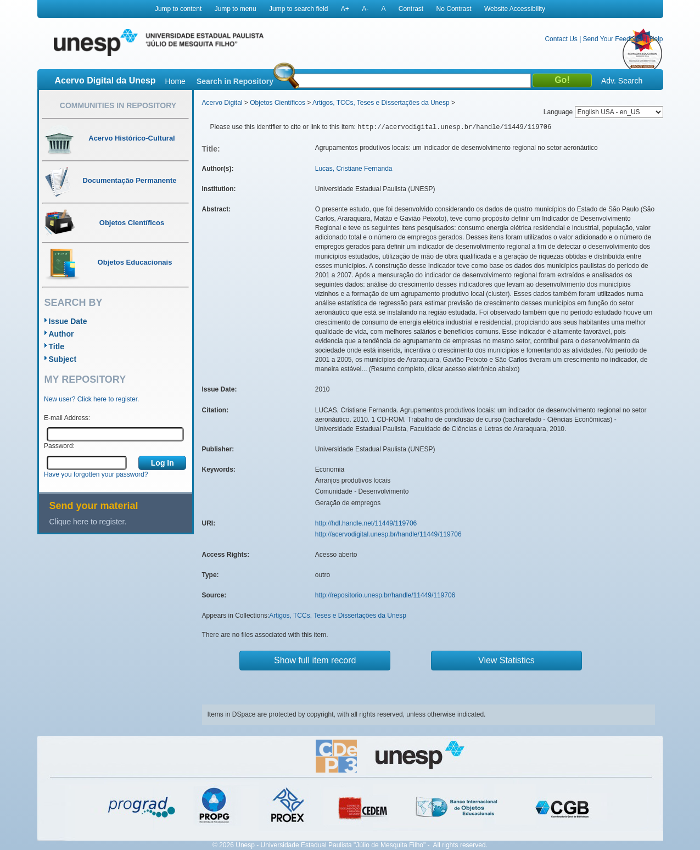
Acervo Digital (222, 103)
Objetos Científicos (277, 103)
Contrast (411, 9)
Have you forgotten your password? (96, 474)
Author (61, 333)
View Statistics (506, 660)
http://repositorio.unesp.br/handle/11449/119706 (385, 595)
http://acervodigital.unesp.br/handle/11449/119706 (388, 534)
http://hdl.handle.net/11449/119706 (366, 523)
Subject (63, 359)
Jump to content (178, 9)
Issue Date (68, 321)
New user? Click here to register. (91, 399)
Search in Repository (235, 81)
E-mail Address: (67, 418)
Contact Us (561, 39)
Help (656, 39)
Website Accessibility (514, 9)
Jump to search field (298, 9)
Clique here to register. (88, 521)
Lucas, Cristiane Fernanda (354, 168)
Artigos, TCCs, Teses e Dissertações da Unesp (381, 103)
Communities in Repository (118, 105)
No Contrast (454, 9)
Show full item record (315, 660)
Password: (59, 446)
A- (365, 9)
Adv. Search (621, 80)
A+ (345, 9)
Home (175, 81)
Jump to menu (235, 9)
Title (57, 346)
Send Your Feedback (613, 39)
